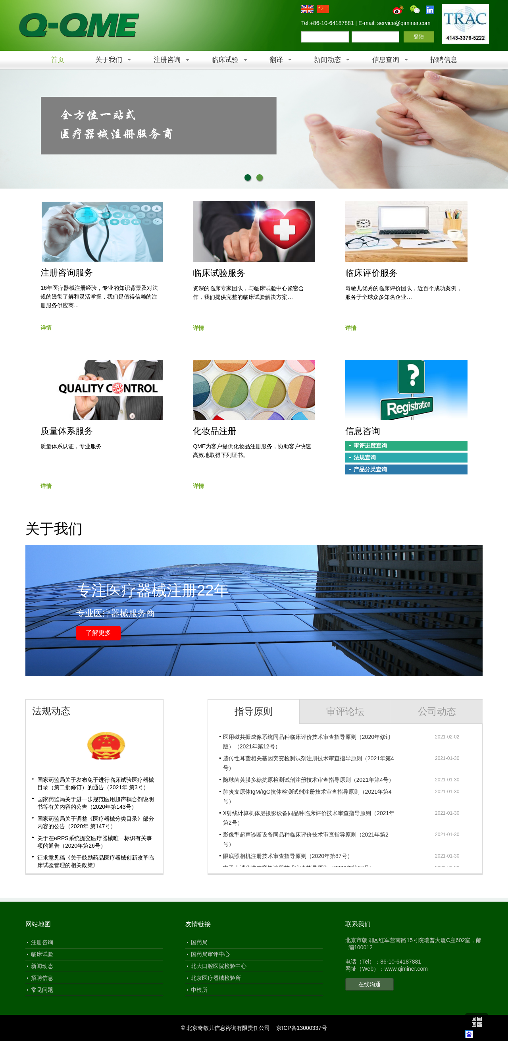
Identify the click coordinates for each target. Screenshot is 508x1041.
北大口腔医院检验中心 (218, 966)
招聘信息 (443, 60)
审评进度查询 (370, 445)
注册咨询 (167, 60)
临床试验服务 (219, 273)
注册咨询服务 (66, 273)
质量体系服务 (66, 431)
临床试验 (225, 60)
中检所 (199, 990)
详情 (46, 327)
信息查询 (385, 60)
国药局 (199, 942)
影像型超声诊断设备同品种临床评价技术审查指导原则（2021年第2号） (306, 839)
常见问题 (42, 990)
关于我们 (108, 60)
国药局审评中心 (210, 954)
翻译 (276, 60)
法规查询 (365, 457)
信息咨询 (362, 431)
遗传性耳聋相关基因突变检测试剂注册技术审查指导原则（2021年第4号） (308, 763)
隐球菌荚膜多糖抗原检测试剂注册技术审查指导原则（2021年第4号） (308, 780)
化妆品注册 (215, 431)
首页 (57, 60)
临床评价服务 (371, 273)
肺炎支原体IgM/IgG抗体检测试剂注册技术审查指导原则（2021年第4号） (307, 796)
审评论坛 (345, 711)
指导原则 (254, 711)
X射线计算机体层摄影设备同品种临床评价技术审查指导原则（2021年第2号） (308, 818)
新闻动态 (327, 60)
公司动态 (437, 711)
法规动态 (51, 711)
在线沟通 (369, 984)
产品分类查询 (370, 469)
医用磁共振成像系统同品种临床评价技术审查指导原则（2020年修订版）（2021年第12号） (307, 742)
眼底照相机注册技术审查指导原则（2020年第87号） (288, 856)
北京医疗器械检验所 (216, 978)
